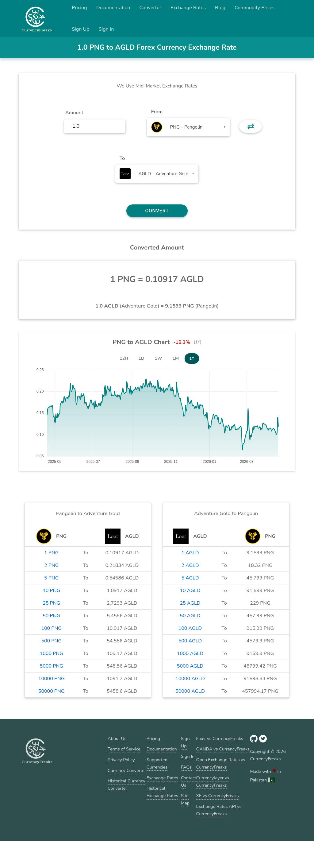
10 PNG (51, 590)
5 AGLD (190, 578)
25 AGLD (190, 603)
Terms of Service (124, 749)
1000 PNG (51, 653)
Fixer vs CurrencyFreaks (219, 738)
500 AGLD (190, 641)
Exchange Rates (188, 7)
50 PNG (51, 615)
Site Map (185, 799)
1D (141, 358)
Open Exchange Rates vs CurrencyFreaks (220, 763)
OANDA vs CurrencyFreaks (223, 749)
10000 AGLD (190, 678)
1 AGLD (190, 552)
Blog (220, 7)
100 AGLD (190, 628)
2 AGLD (190, 565)
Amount (74, 112)
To (122, 158)
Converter (150, 7)
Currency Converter (127, 770)
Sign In (106, 29)
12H (124, 358)
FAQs (186, 767)
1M (176, 358)
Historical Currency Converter (126, 784)
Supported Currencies (157, 763)
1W (158, 358)
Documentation (113, 7)
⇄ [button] (250, 126)
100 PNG (51, 628)
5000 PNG (51, 666)
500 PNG (51, 641)
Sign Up (81, 29)
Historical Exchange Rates (162, 792)
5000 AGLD (190, 666)
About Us (117, 738)
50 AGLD (190, 615)
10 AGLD (190, 590)
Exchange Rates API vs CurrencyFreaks (219, 810)
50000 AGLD (190, 691)
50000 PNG (51, 691)
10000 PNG (51, 678)
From (157, 111)
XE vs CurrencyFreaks (217, 796)
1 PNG (51, 552)
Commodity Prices (254, 7)
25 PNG (51, 603)
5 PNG (51, 578)
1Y (191, 358)
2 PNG (51, 565)
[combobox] (188, 127)
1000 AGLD (190, 653)
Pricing (79, 7)
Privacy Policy (121, 760)
